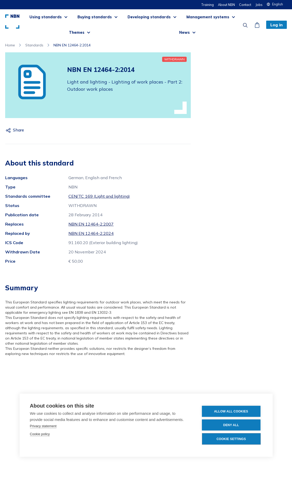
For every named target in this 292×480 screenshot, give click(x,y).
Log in (276, 24)
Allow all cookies (231, 411)
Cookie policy (40, 434)
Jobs (259, 5)
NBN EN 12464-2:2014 (72, 45)
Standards (34, 45)
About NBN (226, 5)
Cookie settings (231, 439)
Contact (245, 5)
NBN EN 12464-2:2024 (91, 233)
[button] (277, 4)
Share (18, 130)
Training (207, 5)
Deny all (231, 425)
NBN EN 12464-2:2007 (91, 224)
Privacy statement (43, 426)
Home (10, 45)
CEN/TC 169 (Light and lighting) (99, 196)
